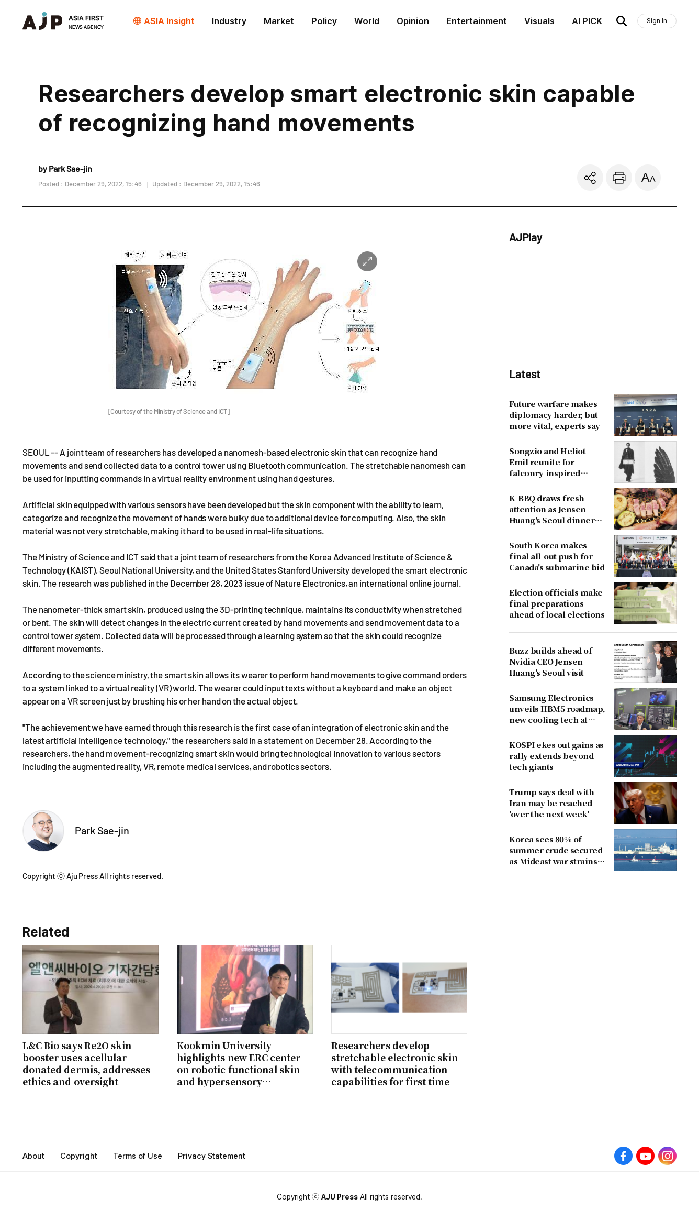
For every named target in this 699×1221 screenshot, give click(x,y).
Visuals (539, 21)
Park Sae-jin (102, 830)
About (33, 1156)
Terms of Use (137, 1156)
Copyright (78, 1156)
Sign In (657, 21)
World (366, 21)
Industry (229, 21)
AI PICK (587, 21)
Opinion (413, 21)
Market (279, 21)
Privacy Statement (211, 1156)
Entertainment (476, 21)
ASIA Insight (169, 21)
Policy (324, 21)
